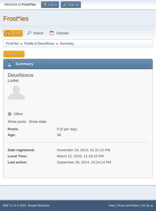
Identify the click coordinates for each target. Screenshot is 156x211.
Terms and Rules (128, 205)
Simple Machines (39, 205)
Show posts (17, 122)
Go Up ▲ (147, 205)
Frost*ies (15, 18)
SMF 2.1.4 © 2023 (14, 205)
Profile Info (14, 54)
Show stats (37, 122)
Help (112, 205)
